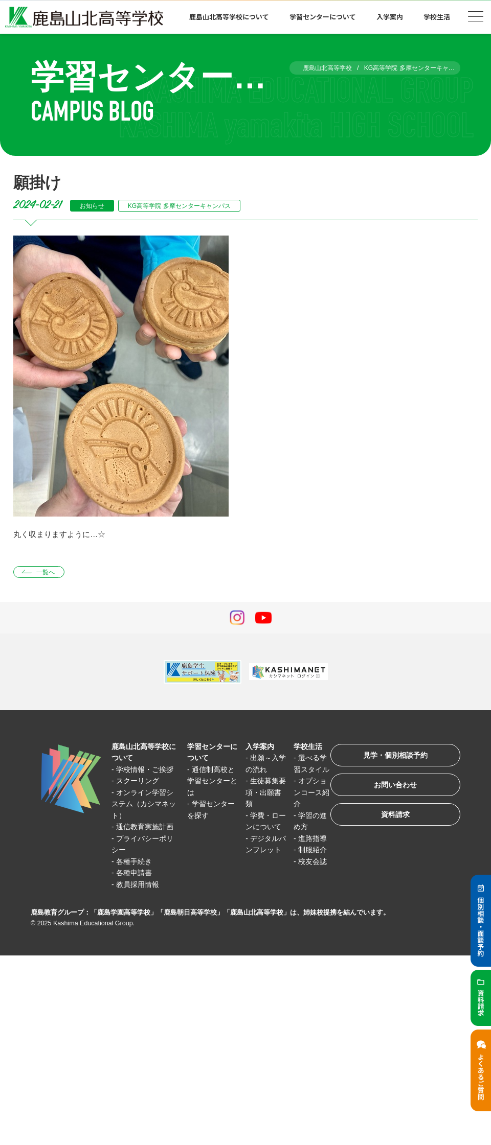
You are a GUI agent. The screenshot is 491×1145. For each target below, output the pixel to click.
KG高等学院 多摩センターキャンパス (187, 205)
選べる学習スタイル (301, 770)
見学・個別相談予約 (391, 758)
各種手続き (136, 885)
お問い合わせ (391, 789)
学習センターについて (322, 16)
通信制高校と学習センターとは (208, 782)
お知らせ (93, 205)
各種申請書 (136, 897)
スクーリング (140, 793)
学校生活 (436, 16)
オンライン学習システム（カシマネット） (143, 816)
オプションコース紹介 (301, 805)
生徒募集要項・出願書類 (258, 793)
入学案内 (389, 16)
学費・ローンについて (258, 828)
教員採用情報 (140, 908)
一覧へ (48, 572)
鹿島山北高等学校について (229, 16)
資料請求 (390, 821)
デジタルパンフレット (258, 862)
